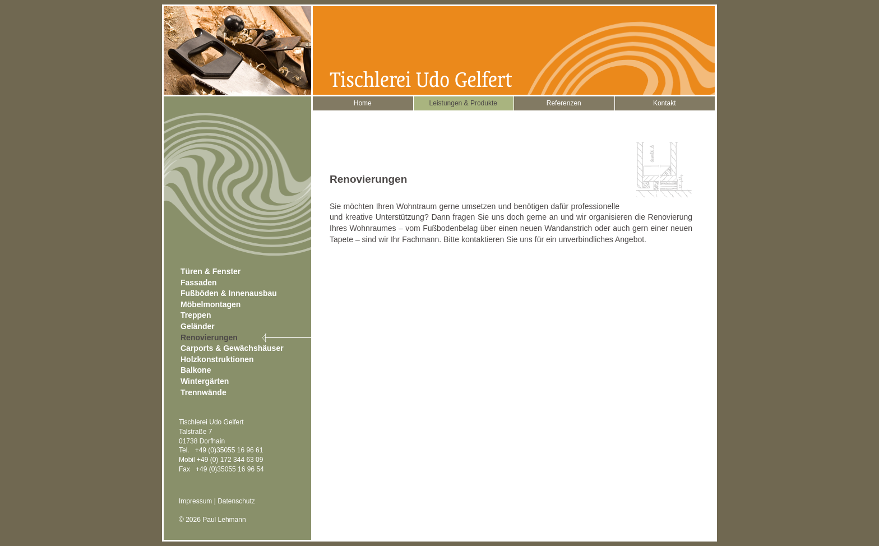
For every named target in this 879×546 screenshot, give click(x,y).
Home (363, 103)
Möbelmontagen (210, 304)
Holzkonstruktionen (217, 359)
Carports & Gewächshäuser (232, 348)
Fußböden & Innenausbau (229, 293)
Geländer (198, 326)
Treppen (196, 315)
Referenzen (564, 103)
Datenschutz (236, 501)
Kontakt (664, 103)
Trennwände (203, 392)
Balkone (196, 369)
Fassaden (199, 282)
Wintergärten (205, 381)
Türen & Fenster (210, 271)
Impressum (195, 501)
